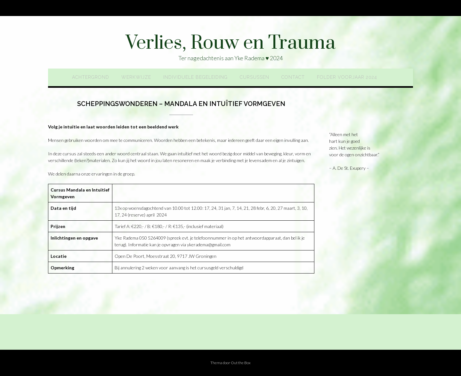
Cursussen (254, 77)
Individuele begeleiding (195, 77)
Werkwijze (136, 77)
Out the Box (241, 362)
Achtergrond (90, 77)
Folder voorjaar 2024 (347, 77)
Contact (293, 77)
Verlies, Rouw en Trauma (230, 43)
